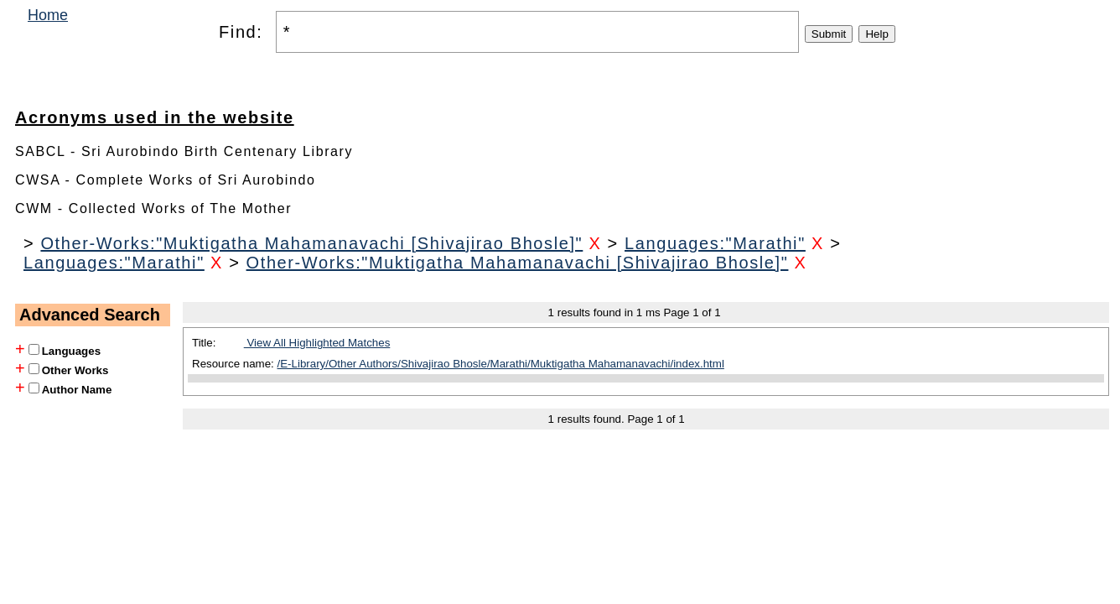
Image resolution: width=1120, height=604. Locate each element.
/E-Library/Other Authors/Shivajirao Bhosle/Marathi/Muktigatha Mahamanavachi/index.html (500, 363)
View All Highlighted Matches (317, 342)
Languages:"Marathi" (715, 243)
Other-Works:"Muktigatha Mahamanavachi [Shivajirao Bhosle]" (311, 243)
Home (48, 15)
